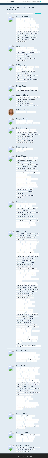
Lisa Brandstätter (22, 445)
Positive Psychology (20, 268)
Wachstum (24, 48)
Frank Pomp (20, 365)
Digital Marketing (30, 216)
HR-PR (38, 419)
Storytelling (19, 69)
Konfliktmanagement (20, 39)
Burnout (28, 29)
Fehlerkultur (27, 20)
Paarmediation (19, 287)
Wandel (18, 226)
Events (38, 97)
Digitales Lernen (20, 123)
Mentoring (31, 142)
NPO (28, 451)
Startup (18, 88)
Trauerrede (25, 438)
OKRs (38, 220)
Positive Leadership (28, 54)
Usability (31, 162)
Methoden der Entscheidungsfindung (23, 324)
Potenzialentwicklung (21, 274)
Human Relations (20, 421)
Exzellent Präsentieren (21, 60)
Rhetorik (24, 149)
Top (24, 1)
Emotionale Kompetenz (31, 27)
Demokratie (30, 398)
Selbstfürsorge (19, 245)
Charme (27, 400)
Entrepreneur (25, 204)
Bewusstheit (33, 39)
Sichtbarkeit (36, 212)
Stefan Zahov (21, 45)
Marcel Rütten (21, 413)
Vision (26, 33)
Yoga (29, 101)
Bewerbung (24, 415)
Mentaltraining (19, 31)
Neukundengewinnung (20, 170)
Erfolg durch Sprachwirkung (30, 407)
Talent (37, 426)
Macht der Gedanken (27, 31)
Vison (25, 289)
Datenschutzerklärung (29, 456)
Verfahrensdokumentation (21, 361)
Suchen (38, 13)
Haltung (26, 270)
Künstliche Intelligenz (21, 112)
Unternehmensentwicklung (25, 226)
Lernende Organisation (21, 220)
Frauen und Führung (20, 75)
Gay (30, 392)
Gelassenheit (33, 243)
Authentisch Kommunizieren (22, 81)
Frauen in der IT (30, 67)
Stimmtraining (26, 97)
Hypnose (23, 262)
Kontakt (19, 456)
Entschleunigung (30, 297)
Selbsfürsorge (19, 243)
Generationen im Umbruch (21, 382)
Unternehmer (19, 204)
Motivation (19, 52)
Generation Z (25, 132)
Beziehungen (19, 189)
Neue (29, 1)
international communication (22, 142)
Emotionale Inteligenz (21, 394)
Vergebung (35, 287)
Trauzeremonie (19, 438)
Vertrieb (22, 88)
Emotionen (27, 39)
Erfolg (25, 245)
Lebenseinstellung (20, 197)
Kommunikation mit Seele (21, 320)
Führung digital (20, 378)
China (18, 130)
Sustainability (19, 222)
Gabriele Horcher (22, 109)
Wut (37, 254)
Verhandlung (31, 316)
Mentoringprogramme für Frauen (22, 260)
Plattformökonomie (34, 88)
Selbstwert (19, 341)
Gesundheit (28, 235)
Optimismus (37, 316)
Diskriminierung (20, 409)
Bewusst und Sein (27, 332)
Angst (37, 27)
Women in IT (30, 189)
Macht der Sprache (20, 56)
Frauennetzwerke (20, 193)
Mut (31, 18)
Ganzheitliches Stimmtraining (33, 367)
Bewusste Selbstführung (21, 312)
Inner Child (30, 326)
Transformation (29, 164)
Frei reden (38, 52)
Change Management (27, 79)
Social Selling (29, 160)
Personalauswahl (27, 421)
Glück (23, 341)
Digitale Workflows (28, 123)
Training (32, 293)
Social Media (29, 206)
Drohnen (35, 185)
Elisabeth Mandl (22, 432)
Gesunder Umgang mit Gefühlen (22, 258)
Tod (22, 434)
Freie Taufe (31, 438)
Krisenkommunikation (31, 245)
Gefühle (24, 254)
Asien (21, 130)
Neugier (27, 71)
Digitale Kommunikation (21, 41)
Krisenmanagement (35, 289)
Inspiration (32, 52)
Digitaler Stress (26, 243)
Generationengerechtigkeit (22, 398)
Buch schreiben (29, 394)
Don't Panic (25, 339)
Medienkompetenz (36, 123)
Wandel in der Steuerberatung (22, 359)
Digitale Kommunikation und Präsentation (24, 185)
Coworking (24, 189)
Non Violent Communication (22, 326)
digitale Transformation (31, 224)
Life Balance (19, 316)
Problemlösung (34, 324)
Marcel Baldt (21, 86)
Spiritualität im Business (22, 101)
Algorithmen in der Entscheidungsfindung (24, 191)
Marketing (27, 88)
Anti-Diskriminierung (29, 388)
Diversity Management (21, 71)
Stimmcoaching (32, 97)
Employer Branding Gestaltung (29, 426)
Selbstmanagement (31, 301)
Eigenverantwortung (20, 20)
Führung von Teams (20, 314)
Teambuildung (23, 67)
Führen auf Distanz (20, 33)
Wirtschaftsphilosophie (21, 103)
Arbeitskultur (34, 79)
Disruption (29, 168)
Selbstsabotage (30, 312)
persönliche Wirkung (30, 318)
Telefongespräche (34, 170)
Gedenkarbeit (37, 388)
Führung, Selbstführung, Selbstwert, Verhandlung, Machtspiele (26, 346)
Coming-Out (26, 392)
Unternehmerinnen (20, 295)
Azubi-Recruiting (28, 417)
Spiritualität (19, 99)
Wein (25, 174)
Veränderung (19, 158)
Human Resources (20, 77)
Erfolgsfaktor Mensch (33, 33)
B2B (29, 204)
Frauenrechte (19, 343)
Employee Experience (20, 428)
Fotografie (36, 384)
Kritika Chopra (21, 64)
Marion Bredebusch (23, 16)
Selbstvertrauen (25, 52)
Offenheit (28, 299)
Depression (36, 256)
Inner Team (36, 326)
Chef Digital (29, 361)
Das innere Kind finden (27, 287)
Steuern (35, 361)
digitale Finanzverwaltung (34, 359)
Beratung (31, 130)
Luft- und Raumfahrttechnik (22, 187)
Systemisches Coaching (31, 237)
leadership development (31, 58)
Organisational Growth (21, 224)
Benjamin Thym (22, 201)
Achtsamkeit (25, 99)
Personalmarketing (20, 417)
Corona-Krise (32, 222)
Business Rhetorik (20, 291)
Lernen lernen (29, 121)
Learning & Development (31, 220)
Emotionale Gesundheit (21, 29)
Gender (27, 380)
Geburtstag (24, 386)
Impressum (24, 456)
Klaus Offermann (22, 231)
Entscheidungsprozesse (28, 322)
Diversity (37, 67)
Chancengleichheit (20, 388)
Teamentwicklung (20, 35)
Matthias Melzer (22, 118)
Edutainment (19, 48)
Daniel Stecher (21, 156)
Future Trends (35, 218)
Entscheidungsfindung (21, 299)
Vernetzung (29, 218)
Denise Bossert (21, 146)
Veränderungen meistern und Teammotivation (25, 195)
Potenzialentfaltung (32, 50)
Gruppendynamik (19, 322)
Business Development (33, 132)
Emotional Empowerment (21, 27)
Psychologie (25, 316)
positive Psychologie (21, 318)
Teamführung (33, 71)
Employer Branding (30, 415)
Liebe (29, 18)
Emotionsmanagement (20, 303)
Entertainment (23, 367)
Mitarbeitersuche (20, 174)
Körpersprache (19, 166)
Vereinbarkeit (19, 239)
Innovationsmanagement (21, 162)
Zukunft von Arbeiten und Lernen (31, 314)
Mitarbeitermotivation (26, 134)
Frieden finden (19, 289)
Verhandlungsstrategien (31, 272)
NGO (25, 451)
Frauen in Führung (27, 73)
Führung (18, 18)
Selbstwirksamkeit (35, 330)
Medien (28, 208)
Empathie (33, 20)
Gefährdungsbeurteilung (21, 330)
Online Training (34, 90)
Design (24, 69)
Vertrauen (29, 330)
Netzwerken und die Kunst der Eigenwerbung (25, 140)
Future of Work (19, 79)
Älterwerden (35, 166)
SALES (18, 160)
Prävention (34, 341)
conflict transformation (21, 297)
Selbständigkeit (29, 241)
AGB (21, 456)
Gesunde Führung (36, 31)
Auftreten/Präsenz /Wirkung (22, 50)
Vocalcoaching (29, 103)
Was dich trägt (33, 268)
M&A (35, 130)
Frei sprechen (27, 56)
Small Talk (27, 170)
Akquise (31, 172)
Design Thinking (30, 69)
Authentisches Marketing (21, 214)
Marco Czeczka (21, 350)
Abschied (18, 434)
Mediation (27, 285)
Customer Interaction (31, 183)
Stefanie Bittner (22, 95)
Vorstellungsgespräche (21, 164)
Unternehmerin (19, 97)
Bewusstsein (19, 339)
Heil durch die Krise (21, 328)
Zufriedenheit (28, 341)
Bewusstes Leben (20, 332)
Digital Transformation (21, 168)
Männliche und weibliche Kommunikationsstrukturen (26, 37)
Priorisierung (30, 320)
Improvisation (23, 18)
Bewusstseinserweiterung (21, 264)
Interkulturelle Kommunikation (31, 75)
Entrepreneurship (20, 136)
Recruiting (19, 415)
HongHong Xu (21, 128)
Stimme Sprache (32, 99)
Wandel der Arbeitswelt (21, 183)
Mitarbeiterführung (34, 208)
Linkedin (35, 160)
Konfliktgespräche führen (31, 274)
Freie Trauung (30, 149)
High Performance (30, 48)
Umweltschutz (26, 222)
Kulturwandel (29, 138)
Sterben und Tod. (31, 436)
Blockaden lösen (34, 29)
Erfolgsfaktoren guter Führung (30, 35)
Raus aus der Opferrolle (21, 237)
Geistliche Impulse (20, 396)
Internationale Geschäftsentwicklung (24, 176)
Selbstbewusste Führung (27, 239)
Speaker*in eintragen (34, 1)
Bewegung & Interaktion (33, 187)
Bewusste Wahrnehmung (21, 400)
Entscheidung (31, 258)
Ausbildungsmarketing (21, 419)
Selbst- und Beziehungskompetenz (23, 293)
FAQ (16, 456)
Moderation (19, 134)
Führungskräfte (19, 54)
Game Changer (26, 378)
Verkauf (18, 90)
